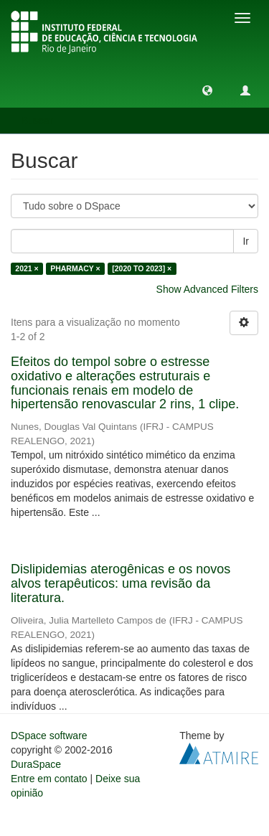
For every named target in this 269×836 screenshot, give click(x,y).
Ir (245, 241)
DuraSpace (36, 764)
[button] (207, 90)
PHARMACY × (75, 268)
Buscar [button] (42, 120)
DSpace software (49, 735)
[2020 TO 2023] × (141, 268)
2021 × (26, 268)
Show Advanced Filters (207, 289)
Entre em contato (49, 778)
